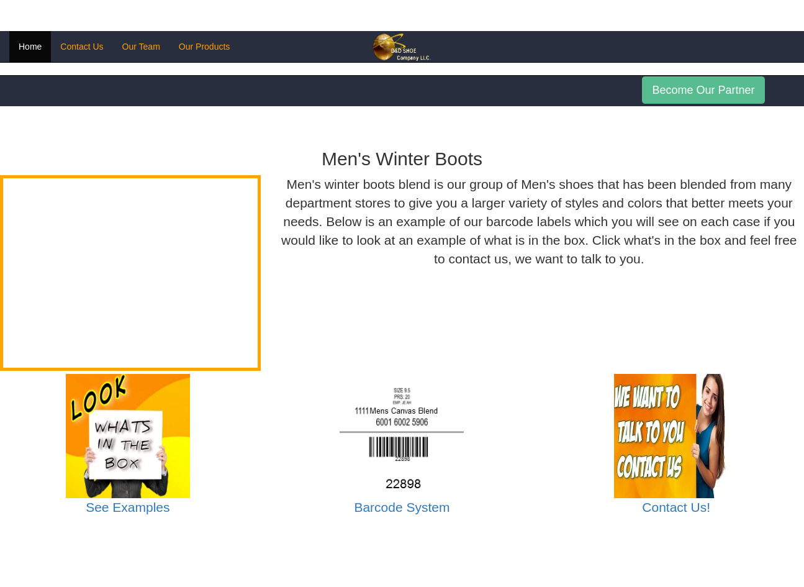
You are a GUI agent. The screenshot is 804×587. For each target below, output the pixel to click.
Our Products (204, 47)
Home (30, 47)
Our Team (141, 47)
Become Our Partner (703, 90)
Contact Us (81, 47)
